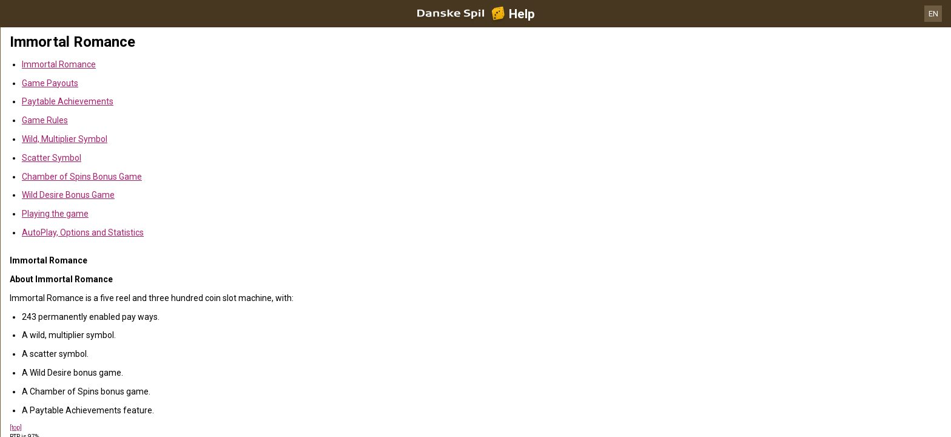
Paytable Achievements (67, 101)
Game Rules (45, 120)
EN (933, 13)
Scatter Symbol (51, 158)
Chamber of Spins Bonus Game (82, 176)
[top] (16, 427)
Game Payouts (50, 83)
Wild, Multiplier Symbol (64, 139)
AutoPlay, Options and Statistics (83, 232)
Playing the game (55, 213)
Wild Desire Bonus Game (68, 195)
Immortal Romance (59, 64)
